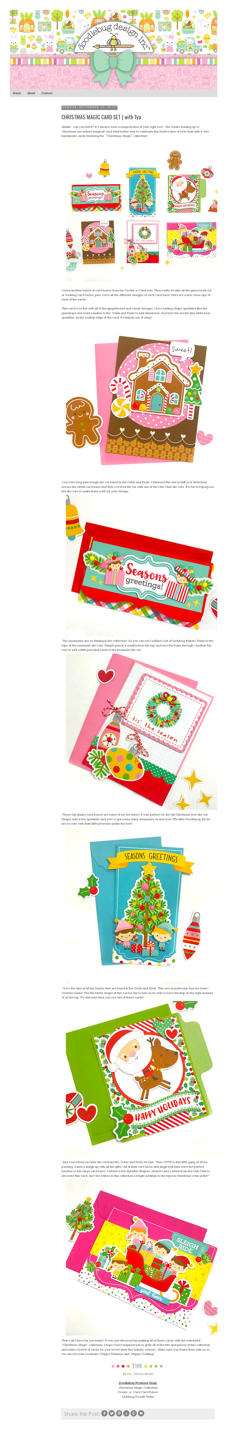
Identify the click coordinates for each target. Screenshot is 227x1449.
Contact (46, 93)
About (31, 93)
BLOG (127, 1374)
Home (17, 93)
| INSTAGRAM (143, 1374)
